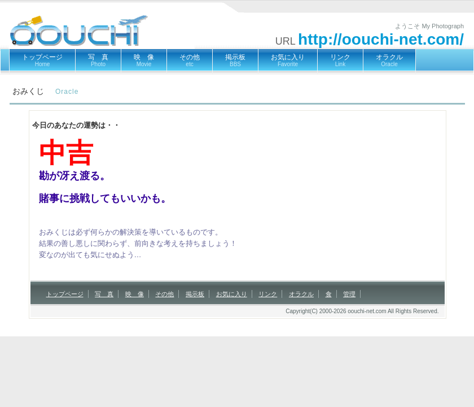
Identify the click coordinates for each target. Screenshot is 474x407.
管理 (349, 294)
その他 (189, 60)
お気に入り (288, 60)
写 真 (98, 60)
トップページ (42, 60)
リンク (340, 60)
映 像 (144, 60)
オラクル (389, 60)
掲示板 (235, 60)
